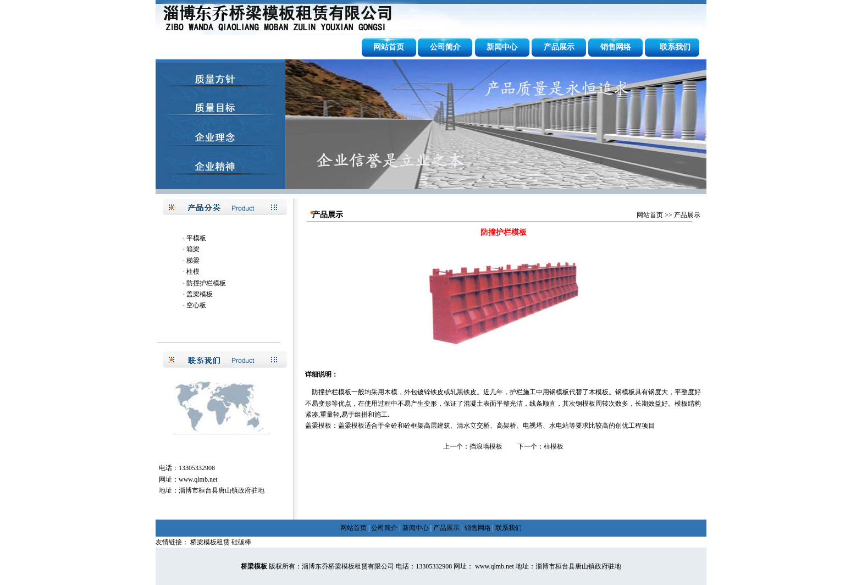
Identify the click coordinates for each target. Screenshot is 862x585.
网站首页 (388, 47)
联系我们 (675, 47)
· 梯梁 (191, 260)
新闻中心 (502, 47)
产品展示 (559, 47)
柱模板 (553, 446)
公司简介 (445, 47)
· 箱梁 (191, 249)
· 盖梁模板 (198, 294)
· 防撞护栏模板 (204, 283)
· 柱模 (191, 271)
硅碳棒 (241, 542)
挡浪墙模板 (485, 446)
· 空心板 (194, 305)
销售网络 (615, 47)
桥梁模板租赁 (210, 542)
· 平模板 (194, 238)
